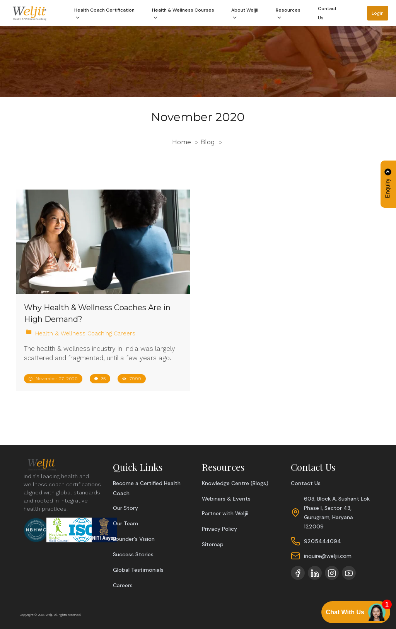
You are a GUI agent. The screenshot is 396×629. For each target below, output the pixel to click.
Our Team (125, 523)
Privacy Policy (219, 528)
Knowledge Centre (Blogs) (235, 483)
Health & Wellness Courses (183, 14)
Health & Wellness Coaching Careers (85, 333)
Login (378, 13)
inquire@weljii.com (328, 555)
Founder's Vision (134, 538)
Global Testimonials (138, 569)
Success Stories (133, 554)
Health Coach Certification (104, 14)
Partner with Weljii (225, 513)
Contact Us (327, 13)
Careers (123, 585)
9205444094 (322, 541)
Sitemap (213, 544)
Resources (288, 14)
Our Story (125, 507)
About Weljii (244, 14)
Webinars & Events (226, 498)
